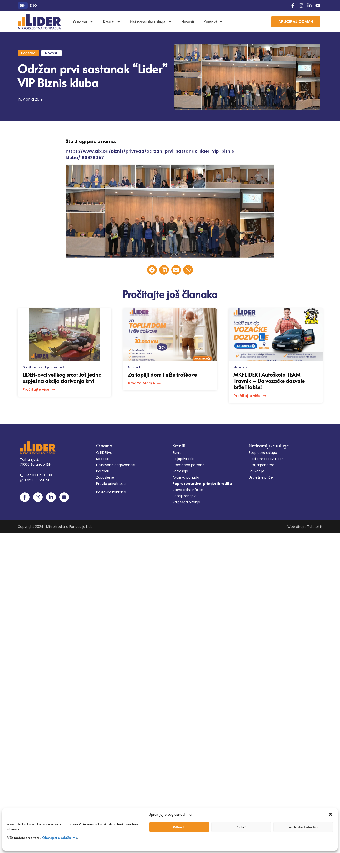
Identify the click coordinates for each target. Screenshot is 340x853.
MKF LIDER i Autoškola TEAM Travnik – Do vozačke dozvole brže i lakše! (269, 381)
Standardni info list (188, 489)
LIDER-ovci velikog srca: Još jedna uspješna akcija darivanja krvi (62, 377)
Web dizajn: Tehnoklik (305, 526)
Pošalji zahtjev (184, 496)
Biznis (177, 452)
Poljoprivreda (183, 458)
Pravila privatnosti (111, 483)
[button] (330, 814)
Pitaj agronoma (261, 465)
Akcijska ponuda (186, 477)
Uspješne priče (261, 477)
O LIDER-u (104, 452)
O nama (83, 21)
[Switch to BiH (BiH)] (23, 5)
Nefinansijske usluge (151, 21)
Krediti (112, 21)
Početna (28, 53)
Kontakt (213, 21)
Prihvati (179, 826)
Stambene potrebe (188, 465)
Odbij (241, 826)
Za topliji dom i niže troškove (162, 374)
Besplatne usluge (263, 452)
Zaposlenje (105, 477)
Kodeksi (102, 458)
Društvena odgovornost (43, 367)
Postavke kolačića (303, 826)
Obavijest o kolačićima (59, 837)
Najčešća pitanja (186, 502)
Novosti (187, 21)
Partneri (102, 471)
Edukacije (256, 471)
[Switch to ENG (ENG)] (33, 5)
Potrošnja (180, 471)
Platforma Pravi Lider (266, 458)
